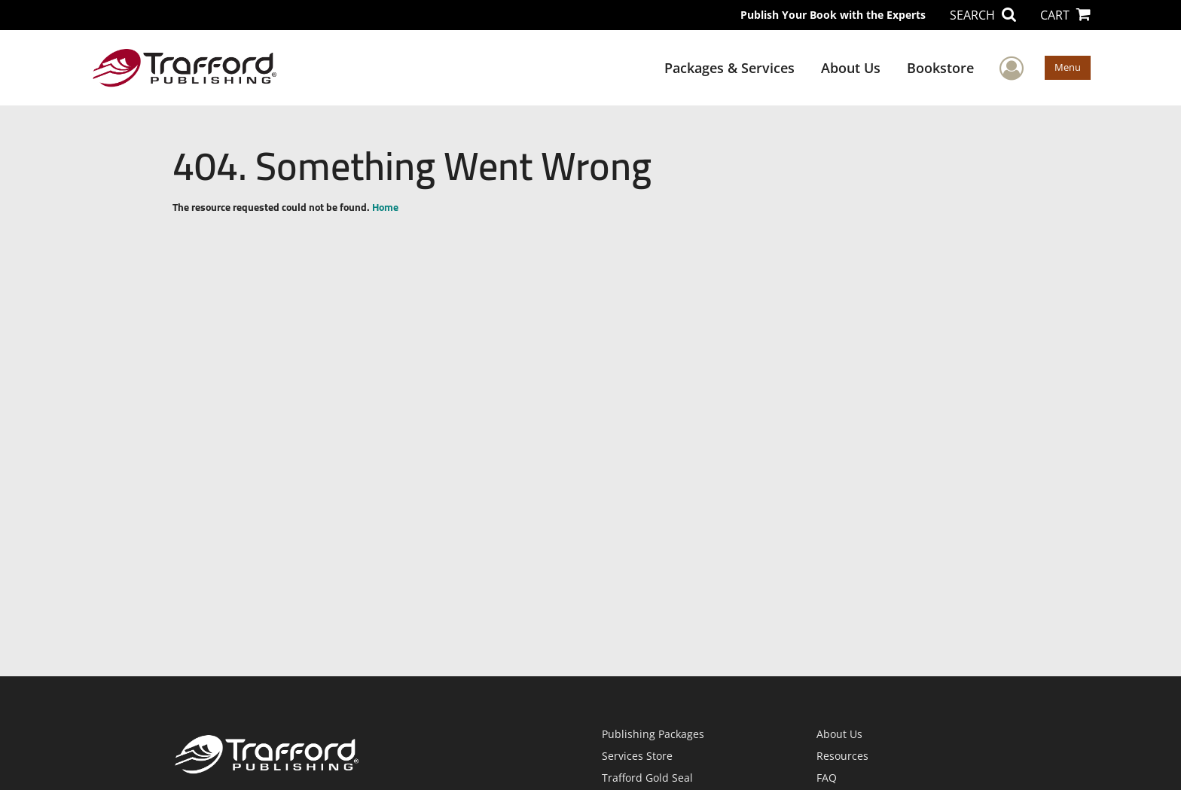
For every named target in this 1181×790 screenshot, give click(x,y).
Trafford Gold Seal (647, 777)
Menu (1067, 67)
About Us (850, 68)
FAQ (826, 777)
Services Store (637, 756)
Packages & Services (729, 68)
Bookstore (940, 68)
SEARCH (983, 15)
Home (385, 207)
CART (1065, 15)
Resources (842, 756)
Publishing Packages (653, 734)
